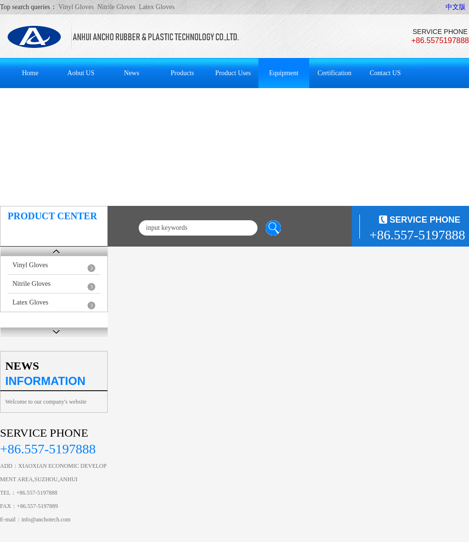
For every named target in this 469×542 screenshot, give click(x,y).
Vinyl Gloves (30, 265)
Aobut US (80, 73)
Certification (335, 73)
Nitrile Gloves (31, 283)
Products (182, 73)
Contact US (385, 73)
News (131, 73)
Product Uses (233, 73)
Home (30, 73)
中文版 (456, 7)
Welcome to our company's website (46, 401)
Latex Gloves (30, 302)
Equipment (283, 73)
